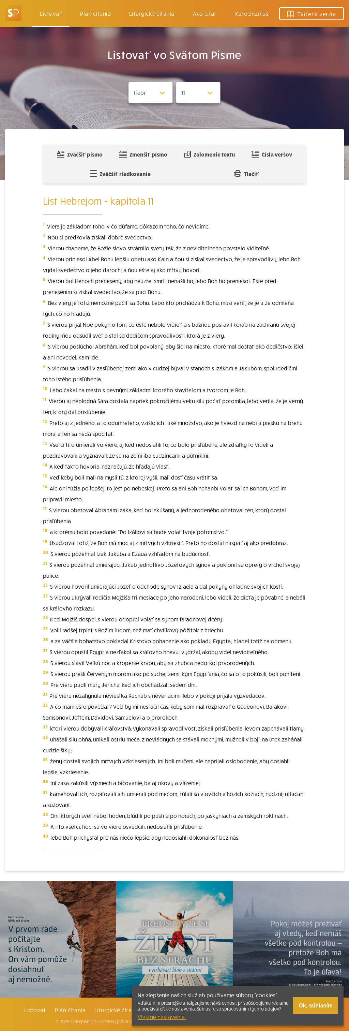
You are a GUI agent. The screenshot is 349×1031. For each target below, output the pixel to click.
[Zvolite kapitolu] (198, 92)
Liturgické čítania (151, 13)
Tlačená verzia (311, 13)
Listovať (51, 13)
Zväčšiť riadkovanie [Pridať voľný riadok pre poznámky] (120, 173)
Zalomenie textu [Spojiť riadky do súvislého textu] (209, 154)
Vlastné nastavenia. (162, 1016)
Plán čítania (70, 1009)
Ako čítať (205, 13)
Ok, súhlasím (316, 1005)
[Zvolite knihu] (150, 92)
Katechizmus (251, 13)
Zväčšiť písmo (80, 154)
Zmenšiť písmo (143, 154)
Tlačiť (246, 173)
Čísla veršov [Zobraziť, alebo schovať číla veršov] (272, 154)
